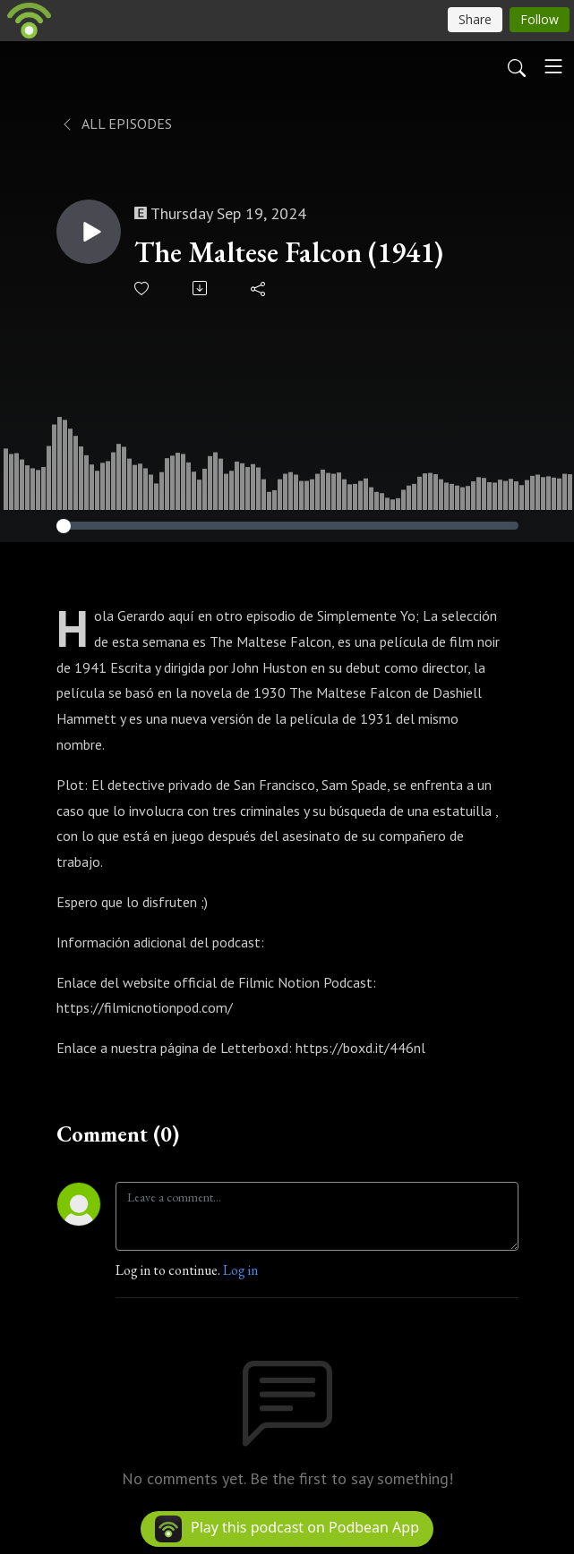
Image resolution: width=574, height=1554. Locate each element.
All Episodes (116, 123)
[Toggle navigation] (553, 66)
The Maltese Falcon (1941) (288, 252)
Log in (240, 1270)
